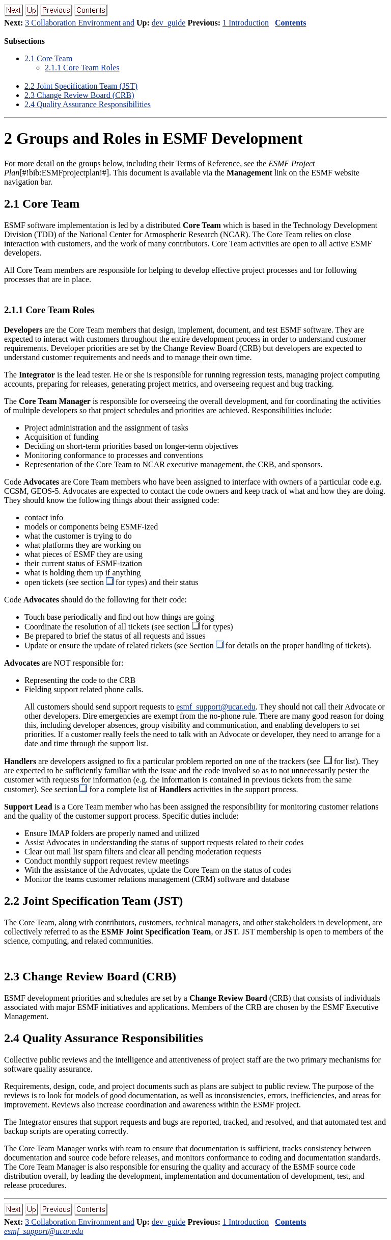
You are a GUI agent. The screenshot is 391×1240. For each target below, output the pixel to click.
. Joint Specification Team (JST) (80, 86)
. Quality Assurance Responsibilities (87, 104)
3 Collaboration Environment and (79, 22)
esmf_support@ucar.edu (216, 706)
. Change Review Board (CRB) (79, 95)
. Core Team (48, 58)
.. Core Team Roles (82, 67)
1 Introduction (245, 22)
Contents (290, 22)
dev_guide (169, 22)
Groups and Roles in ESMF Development (153, 138)
